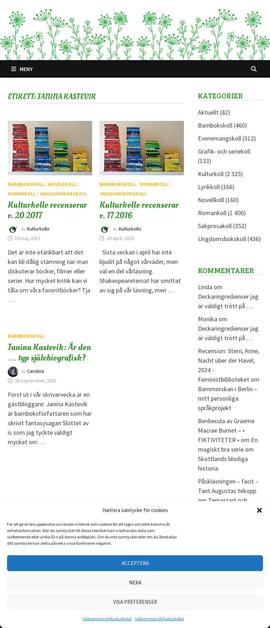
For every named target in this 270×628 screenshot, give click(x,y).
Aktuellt (208, 112)
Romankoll (22, 193)
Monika (207, 319)
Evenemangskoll (219, 138)
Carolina (35, 371)
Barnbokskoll (26, 184)
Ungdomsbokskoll (63, 193)
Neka (135, 582)
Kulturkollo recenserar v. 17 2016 (139, 210)
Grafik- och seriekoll (224, 151)
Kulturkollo (38, 229)
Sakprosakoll (215, 226)
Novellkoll (62, 184)
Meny (22, 68)
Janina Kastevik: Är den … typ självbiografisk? (49, 352)
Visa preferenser (135, 601)
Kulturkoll (211, 174)
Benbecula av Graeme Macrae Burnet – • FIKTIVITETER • (226, 430)
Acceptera (135, 563)
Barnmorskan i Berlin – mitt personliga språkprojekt (227, 398)
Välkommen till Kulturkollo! (107, 618)
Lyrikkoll (209, 187)
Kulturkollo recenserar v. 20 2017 (47, 210)
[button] (259, 510)
